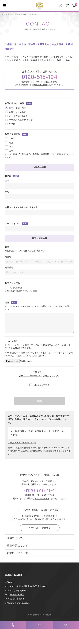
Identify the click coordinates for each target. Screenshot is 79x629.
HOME (4, 14)
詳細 (35, 291)
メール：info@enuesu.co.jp (22, 442)
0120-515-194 (39, 76)
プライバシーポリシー (30, 375)
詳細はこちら (63, 60)
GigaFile (28, 353)
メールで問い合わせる (39, 527)
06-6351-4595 (41, 85)
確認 (39, 401)
